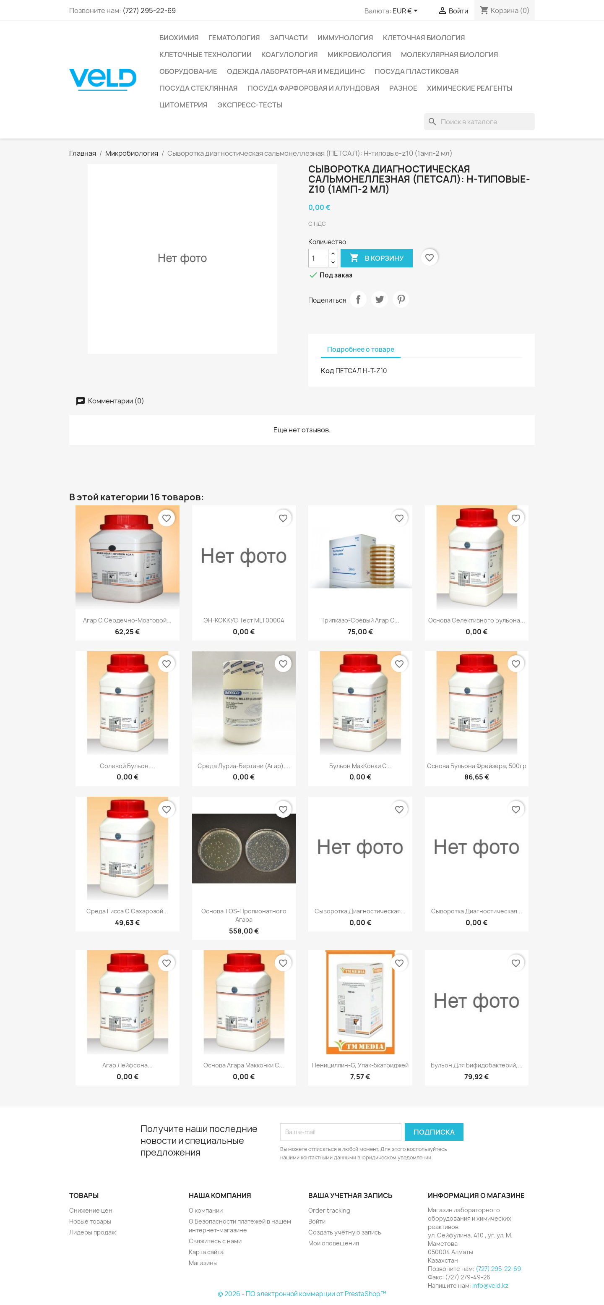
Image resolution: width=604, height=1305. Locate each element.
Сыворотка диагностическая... (360, 911)
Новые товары (90, 1221)
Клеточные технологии (205, 54)
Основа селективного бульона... (476, 620)
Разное (403, 88)
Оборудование (188, 71)
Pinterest (401, 299)
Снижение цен (90, 1210)
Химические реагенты (470, 88)
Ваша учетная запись (350, 1195)
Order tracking (329, 1210)
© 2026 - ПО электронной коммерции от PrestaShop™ (302, 1293)
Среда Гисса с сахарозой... (127, 911)
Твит (379, 299)
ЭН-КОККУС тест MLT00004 (243, 620)
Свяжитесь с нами (215, 1241)
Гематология (234, 37)
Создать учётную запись (344, 1232)
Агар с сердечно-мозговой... (127, 620)
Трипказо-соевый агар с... (360, 620)
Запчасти (289, 37)
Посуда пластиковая (417, 71)
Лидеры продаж (92, 1232)
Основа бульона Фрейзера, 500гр (476, 766)
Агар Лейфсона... (127, 1065)
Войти (316, 1221)
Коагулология (289, 54)
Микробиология (359, 54)
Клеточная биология (424, 37)
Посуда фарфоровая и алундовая (313, 88)
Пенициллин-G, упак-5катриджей (360, 1065)
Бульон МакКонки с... (360, 766)
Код (327, 370)
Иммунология (345, 37)
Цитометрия (183, 105)
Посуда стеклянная (198, 88)
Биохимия (179, 37)
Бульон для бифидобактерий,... (477, 1065)
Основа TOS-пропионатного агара (243, 915)
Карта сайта (206, 1252)
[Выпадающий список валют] (407, 11)
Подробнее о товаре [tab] (360, 349)
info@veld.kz (490, 1285)
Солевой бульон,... (127, 766)
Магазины (203, 1263)
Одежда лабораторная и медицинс (296, 71)
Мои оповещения (333, 1243)
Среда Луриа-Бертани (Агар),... (244, 766)
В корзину (376, 258)
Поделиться (358, 299)
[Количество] (318, 258)
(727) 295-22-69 (149, 10)
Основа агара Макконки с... (243, 1065)
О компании (206, 1210)
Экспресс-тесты (249, 105)
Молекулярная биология (449, 54)
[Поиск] (479, 121)
